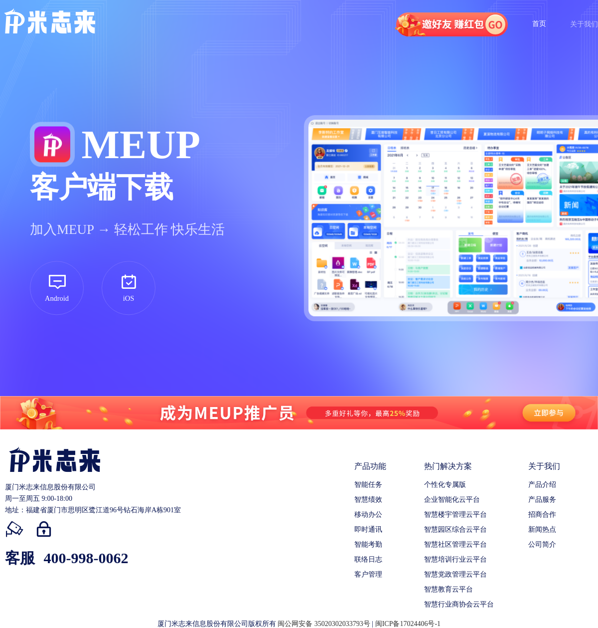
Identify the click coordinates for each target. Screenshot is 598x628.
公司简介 (542, 544)
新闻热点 (542, 529)
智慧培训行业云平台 (455, 559)
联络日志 (368, 559)
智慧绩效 (368, 499)
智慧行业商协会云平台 (459, 604)
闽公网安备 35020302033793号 (324, 624)
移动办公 (368, 514)
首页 (539, 23)
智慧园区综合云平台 (455, 529)
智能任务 (368, 484)
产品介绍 (542, 484)
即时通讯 (368, 529)
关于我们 (584, 24)
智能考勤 (368, 544)
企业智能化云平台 (452, 499)
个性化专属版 (445, 484)
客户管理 (368, 574)
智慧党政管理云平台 (455, 574)
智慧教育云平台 (448, 589)
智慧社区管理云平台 (455, 544)
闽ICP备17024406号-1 (408, 624)
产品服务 (542, 499)
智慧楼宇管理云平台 (455, 514)
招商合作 (542, 514)
